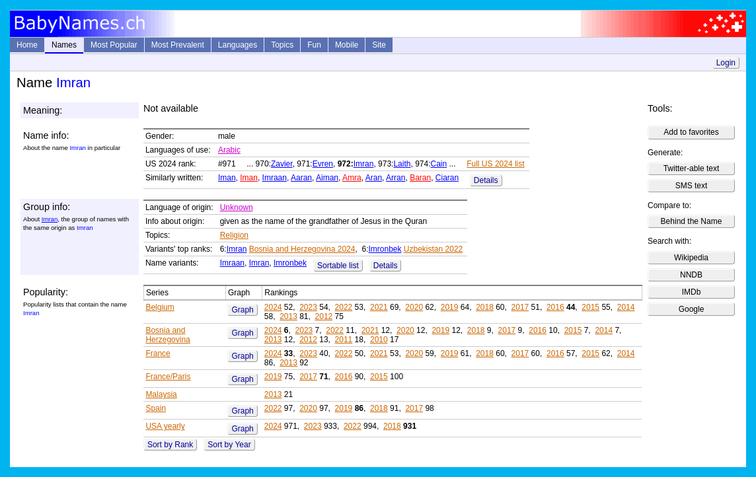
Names (64, 45)
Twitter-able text (691, 168)
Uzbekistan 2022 (433, 249)
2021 (379, 307)
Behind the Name (691, 221)
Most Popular (114, 45)
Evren (323, 163)
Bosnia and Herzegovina (167, 335)
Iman (227, 177)
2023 (308, 307)
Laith (401, 163)
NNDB (691, 274)
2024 (273, 307)
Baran (420, 177)
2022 (344, 307)
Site (379, 45)
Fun (314, 45)
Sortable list (338, 265)
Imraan (274, 177)
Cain (439, 163)
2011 (344, 339)
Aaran (301, 177)
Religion (234, 235)
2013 (288, 316)
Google (691, 309)
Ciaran (447, 177)
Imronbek (384, 249)
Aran (373, 177)
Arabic (229, 150)
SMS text (691, 185)
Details (486, 180)
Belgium (159, 307)
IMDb (691, 292)
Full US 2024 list (495, 163)
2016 (555, 307)
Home (27, 45)
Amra (351, 177)
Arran (395, 177)
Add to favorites (690, 132)
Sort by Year (229, 444)
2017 (520, 307)
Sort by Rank (170, 444)
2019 (450, 307)
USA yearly (164, 426)
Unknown (236, 207)
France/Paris (167, 376)
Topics (282, 45)
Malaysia (160, 394)
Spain (155, 408)
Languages (237, 45)
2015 (590, 307)
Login (726, 62)
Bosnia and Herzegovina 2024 (302, 249)
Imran (364, 163)
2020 (414, 307)
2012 (324, 316)
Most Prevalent (177, 45)
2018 (485, 307)
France (157, 353)
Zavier (282, 163)
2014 (626, 307)
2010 (379, 339)
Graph (242, 309)
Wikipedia (691, 257)
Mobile (346, 45)
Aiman (327, 177)
